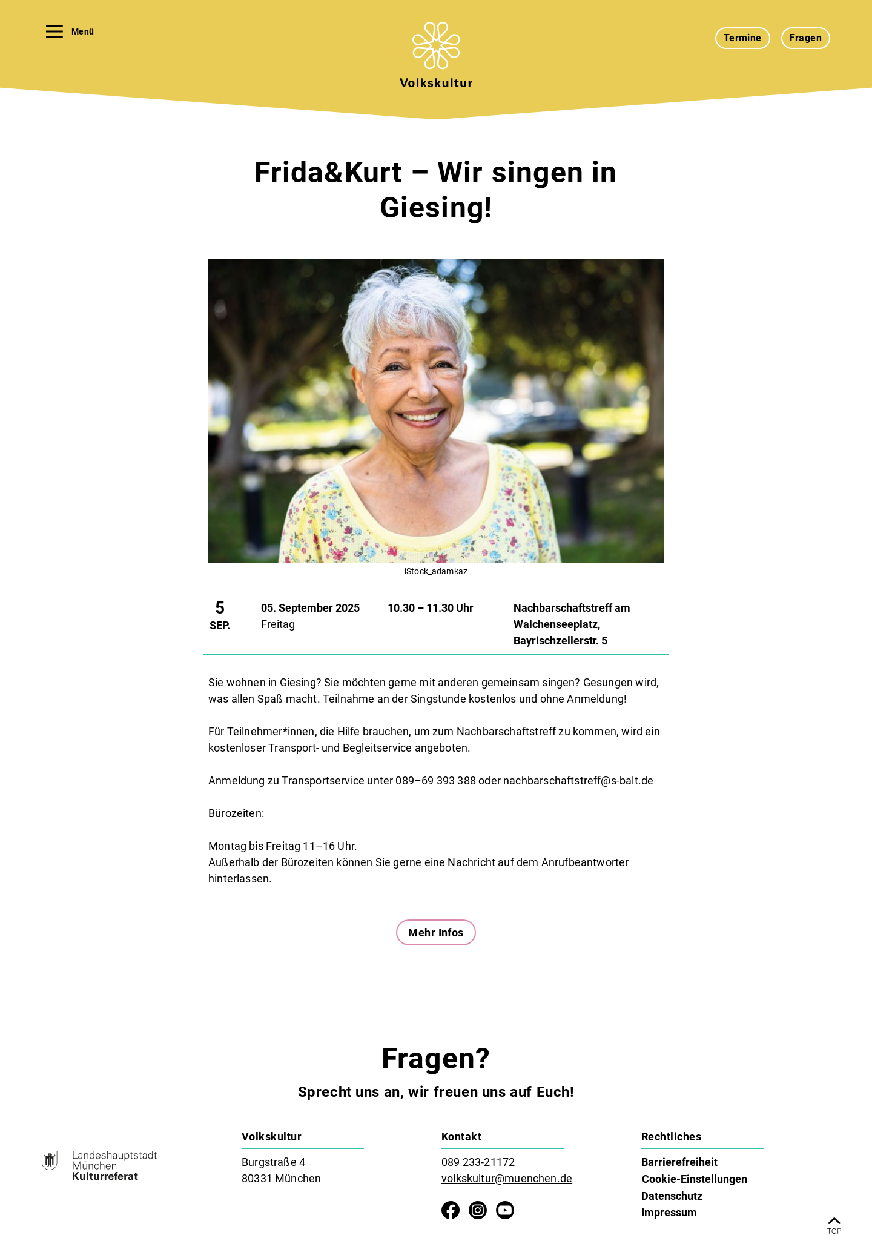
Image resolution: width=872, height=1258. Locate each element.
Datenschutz (671, 1196)
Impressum (669, 1212)
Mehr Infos (436, 932)
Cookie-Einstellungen (694, 1179)
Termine (743, 38)
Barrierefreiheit (679, 1162)
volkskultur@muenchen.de (506, 1178)
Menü (70, 31)
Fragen (806, 38)
